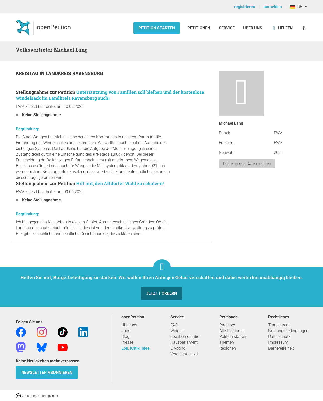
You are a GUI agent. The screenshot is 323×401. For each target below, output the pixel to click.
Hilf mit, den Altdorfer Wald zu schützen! (120, 183)
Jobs (125, 330)
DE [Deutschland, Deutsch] (296, 6)
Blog (125, 336)
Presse (127, 342)
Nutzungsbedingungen (288, 330)
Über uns (129, 325)
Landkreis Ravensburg (74, 73)
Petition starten (156, 28)
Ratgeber (227, 325)
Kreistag (28, 73)
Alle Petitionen (232, 330)
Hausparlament (184, 342)
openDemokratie (184, 336)
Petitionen (199, 28)
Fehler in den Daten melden (247, 163)
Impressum (278, 342)
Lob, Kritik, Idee (135, 348)
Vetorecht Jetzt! (184, 354)
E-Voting (177, 348)
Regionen (227, 348)
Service (227, 28)
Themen (226, 342)
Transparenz (279, 325)
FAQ (174, 325)
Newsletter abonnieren (46, 372)
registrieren (244, 6)
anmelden (273, 6)
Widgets (177, 330)
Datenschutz (279, 336)
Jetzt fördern (161, 293)
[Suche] (304, 28)
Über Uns (252, 28)
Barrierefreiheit (281, 348)
